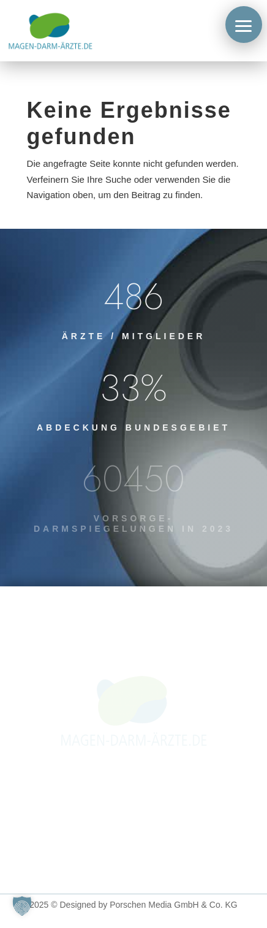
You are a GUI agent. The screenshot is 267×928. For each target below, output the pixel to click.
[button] (243, 24)
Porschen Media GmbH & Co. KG (174, 905)
